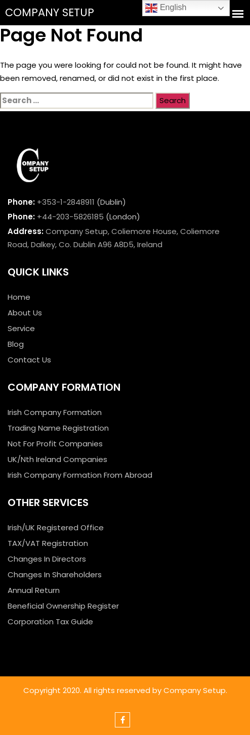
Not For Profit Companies (55, 443)
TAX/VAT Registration (48, 543)
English (165, 8)
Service (21, 328)
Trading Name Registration (58, 428)
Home (19, 297)
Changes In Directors (47, 559)
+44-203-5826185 (70, 216)
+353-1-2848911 (66, 202)
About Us (25, 312)
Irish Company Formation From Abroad (80, 475)
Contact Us (29, 359)
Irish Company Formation (55, 412)
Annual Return (34, 590)
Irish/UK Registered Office (56, 527)
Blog (16, 344)
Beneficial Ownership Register (63, 606)
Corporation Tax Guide (50, 621)
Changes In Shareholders (55, 574)
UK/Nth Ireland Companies (57, 459)
